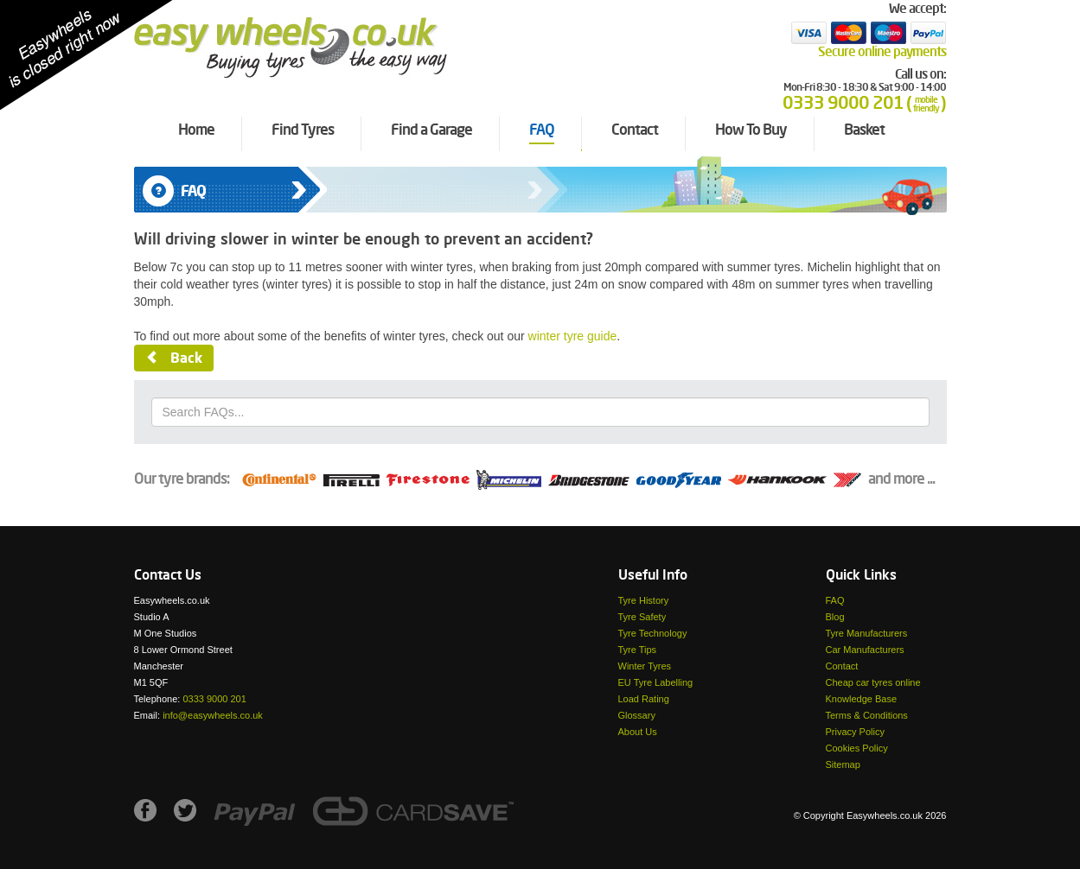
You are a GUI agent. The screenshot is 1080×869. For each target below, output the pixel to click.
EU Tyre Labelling (655, 682)
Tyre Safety (642, 617)
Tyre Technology (652, 633)
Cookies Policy (857, 748)
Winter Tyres (645, 666)
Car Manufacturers (865, 649)
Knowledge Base (862, 699)
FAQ (835, 600)
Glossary (636, 715)
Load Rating (643, 699)
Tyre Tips (637, 649)
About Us (637, 731)
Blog (835, 617)
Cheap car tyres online (873, 682)
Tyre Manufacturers (867, 633)
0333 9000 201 (214, 699)
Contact (842, 666)
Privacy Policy (855, 731)
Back (173, 359)
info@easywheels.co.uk (213, 715)
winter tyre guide (572, 336)
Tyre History (643, 600)
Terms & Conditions (867, 715)
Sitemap (843, 764)
